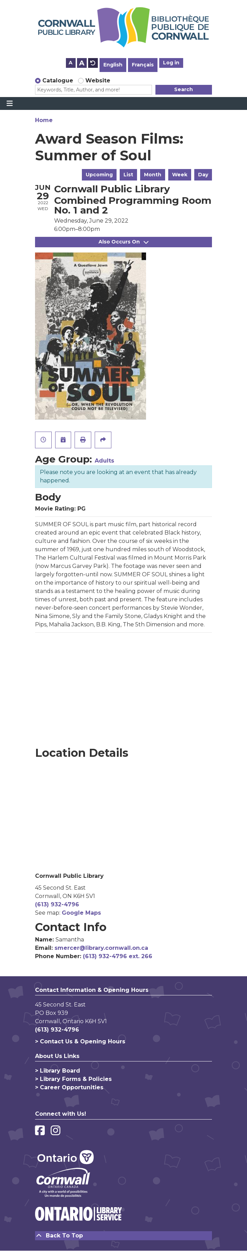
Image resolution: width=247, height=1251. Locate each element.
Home (44, 120)
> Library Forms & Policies (73, 1079)
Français (143, 65)
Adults (104, 460)
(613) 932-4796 (57, 904)
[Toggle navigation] (9, 104)
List (128, 174)
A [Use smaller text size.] (71, 62)
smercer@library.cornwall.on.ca (101, 948)
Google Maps (81, 912)
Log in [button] (171, 62)
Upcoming (99, 174)
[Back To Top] (123, 1235)
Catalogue (57, 80)
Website (97, 80)
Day (203, 174)
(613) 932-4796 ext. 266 (117, 956)
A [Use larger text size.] (81, 63)
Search (183, 89)
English (112, 65)
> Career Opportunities (69, 1087)
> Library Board (57, 1070)
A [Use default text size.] (93, 63)
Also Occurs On (123, 242)
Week (179, 174)
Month (152, 174)
